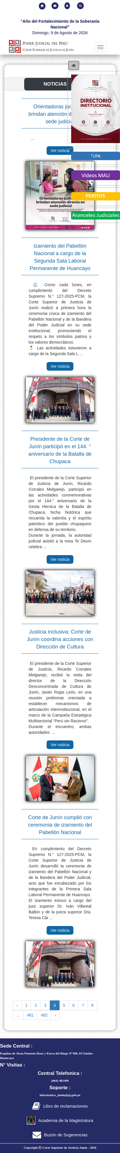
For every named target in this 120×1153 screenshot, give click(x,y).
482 (44, 1015)
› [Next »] (55, 1015)
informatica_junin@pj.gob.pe (60, 1095)
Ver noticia (60, 150)
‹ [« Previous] (17, 1005)
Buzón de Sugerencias (60, 1134)
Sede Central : (16, 1046)
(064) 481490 (60, 1080)
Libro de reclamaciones (60, 1106)
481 (30, 1015)
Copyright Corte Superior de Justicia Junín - (60, 1147)
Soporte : (60, 1087)
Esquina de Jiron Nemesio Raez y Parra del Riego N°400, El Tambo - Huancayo (47, 1056)
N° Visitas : (12, 1065)
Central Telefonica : (60, 1073)
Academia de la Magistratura (60, 1120)
